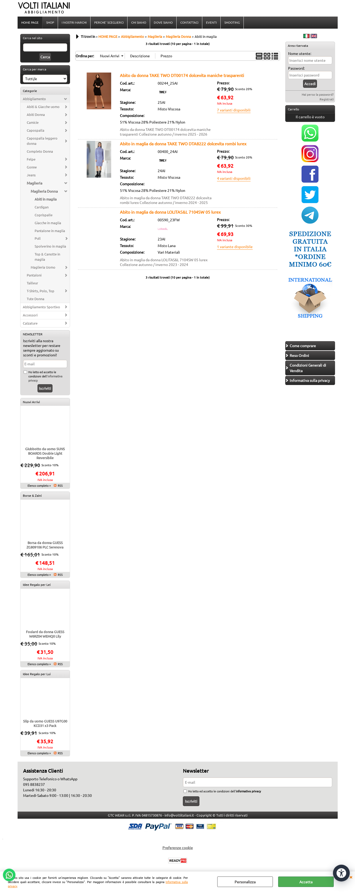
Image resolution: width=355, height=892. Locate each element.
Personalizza (245, 881)
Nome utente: (299, 53)
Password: (296, 68)
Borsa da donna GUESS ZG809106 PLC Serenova (45, 544)
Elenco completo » (39, 485)
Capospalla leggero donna (42, 141)
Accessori (30, 315)
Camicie (33, 122)
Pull (38, 238)
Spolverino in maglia (50, 246)
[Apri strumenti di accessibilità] (341, 873)
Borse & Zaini (32, 495)
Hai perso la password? (318, 94)
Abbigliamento (34, 98)
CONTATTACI (189, 22)
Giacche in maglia (48, 223)
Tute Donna (35, 298)
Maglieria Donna (44, 191)
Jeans (31, 175)
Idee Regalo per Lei (37, 584)
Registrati (327, 99)
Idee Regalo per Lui (37, 674)
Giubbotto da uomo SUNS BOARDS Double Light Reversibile (45, 453)
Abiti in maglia (46, 199)
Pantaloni (34, 275)
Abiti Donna (36, 114)
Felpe (31, 159)
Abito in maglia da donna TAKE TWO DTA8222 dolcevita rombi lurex (183, 143)
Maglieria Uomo (43, 267)
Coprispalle (43, 215)
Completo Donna (40, 151)
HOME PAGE (30, 22)
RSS (60, 485)
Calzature (30, 323)
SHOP (50, 22)
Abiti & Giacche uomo (43, 106)
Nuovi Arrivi (31, 402)
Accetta (305, 881)
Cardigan (42, 207)
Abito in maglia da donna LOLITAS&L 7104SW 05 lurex (170, 211)
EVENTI (211, 22)
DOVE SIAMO (163, 22)
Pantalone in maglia (50, 230)
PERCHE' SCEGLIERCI (109, 22)
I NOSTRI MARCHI (74, 22)
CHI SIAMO (138, 22)
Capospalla (35, 130)
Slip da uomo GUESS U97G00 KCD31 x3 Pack (45, 723)
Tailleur (32, 283)
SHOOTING (232, 22)
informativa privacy (248, 791)
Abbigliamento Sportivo (41, 307)
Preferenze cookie (177, 847)
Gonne (32, 167)
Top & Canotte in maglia (47, 257)
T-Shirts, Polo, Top (40, 291)
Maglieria (34, 183)
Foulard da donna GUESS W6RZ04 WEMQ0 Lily (45, 633)
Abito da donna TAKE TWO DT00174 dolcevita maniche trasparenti (182, 75)
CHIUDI (350, 876)
